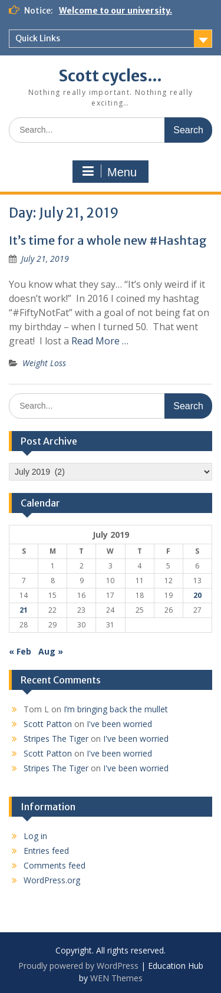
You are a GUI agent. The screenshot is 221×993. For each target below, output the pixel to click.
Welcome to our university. (115, 10)
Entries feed (46, 850)
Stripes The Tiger (56, 738)
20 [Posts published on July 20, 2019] (197, 595)
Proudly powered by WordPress (78, 965)
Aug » (50, 651)
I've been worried (119, 723)
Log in (35, 835)
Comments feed (54, 865)
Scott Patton (48, 723)
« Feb (20, 651)
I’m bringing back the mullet (116, 709)
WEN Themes (116, 978)
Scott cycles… (110, 76)
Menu (109, 172)
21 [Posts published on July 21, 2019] (23, 610)
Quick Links (37, 38)
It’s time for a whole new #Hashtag (108, 240)
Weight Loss (44, 363)
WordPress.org (52, 880)
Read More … (99, 340)
